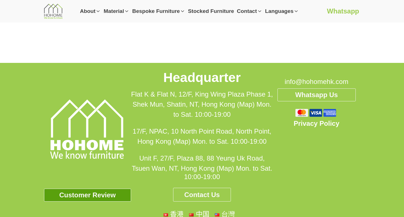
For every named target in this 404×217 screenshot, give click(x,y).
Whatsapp (343, 11)
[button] (90, 11)
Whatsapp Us (316, 95)
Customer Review (87, 195)
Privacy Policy (316, 123)
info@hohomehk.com (316, 81)
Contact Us (202, 194)
